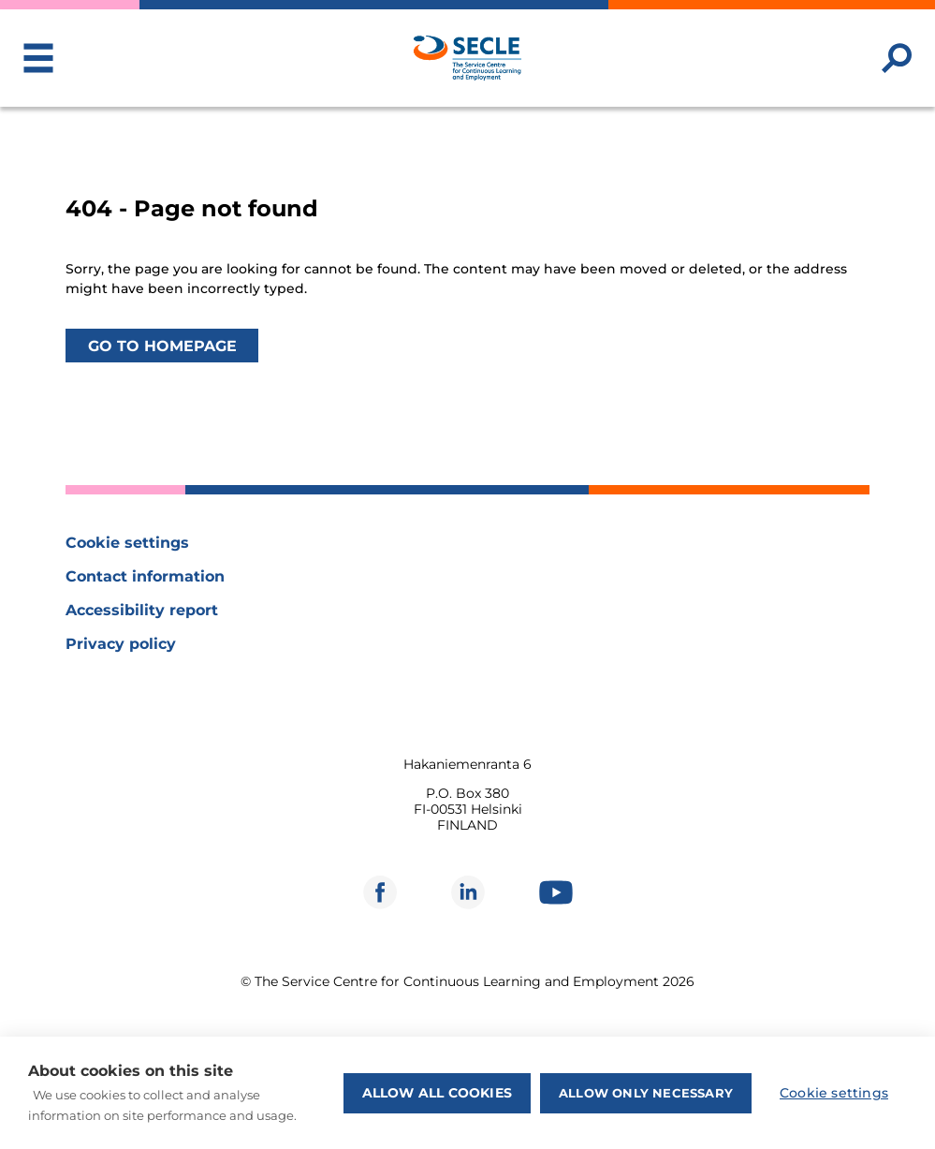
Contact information (145, 576)
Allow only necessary (646, 1092)
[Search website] (897, 58)
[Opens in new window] (380, 892)
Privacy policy (121, 644)
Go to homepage (162, 345)
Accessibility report (142, 610)
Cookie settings (127, 543)
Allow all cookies (437, 1092)
